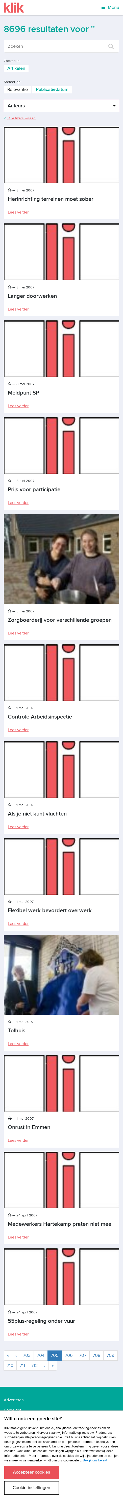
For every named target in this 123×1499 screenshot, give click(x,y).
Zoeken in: (12, 61)
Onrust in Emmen (29, 1127)
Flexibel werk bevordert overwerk (50, 910)
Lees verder (18, 212)
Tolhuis (16, 1030)
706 (69, 1355)
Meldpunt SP (23, 392)
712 (34, 1365)
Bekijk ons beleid (95, 1460)
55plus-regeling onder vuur (41, 1321)
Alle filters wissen (20, 118)
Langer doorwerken (32, 296)
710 (10, 1365)
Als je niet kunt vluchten (37, 813)
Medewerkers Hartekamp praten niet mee (59, 1224)
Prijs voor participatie (34, 489)
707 (82, 1355)
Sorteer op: (12, 82)
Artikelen (16, 68)
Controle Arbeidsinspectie (40, 716)
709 (110, 1355)
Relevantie (17, 89)
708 (96, 1355)
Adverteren (14, 1400)
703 (27, 1355)
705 (56, 1355)
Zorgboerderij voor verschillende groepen (60, 620)
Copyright (12, 1410)
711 (22, 1365)
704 (40, 1355)
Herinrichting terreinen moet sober (50, 199)
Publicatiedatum (52, 89)
